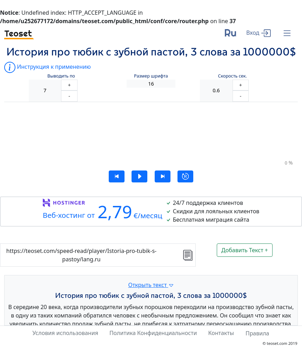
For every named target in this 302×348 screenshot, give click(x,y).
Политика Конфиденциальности (153, 333)
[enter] (258, 32)
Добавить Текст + (244, 250)
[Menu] (287, 33)
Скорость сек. (232, 76)
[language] (230, 35)
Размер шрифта (151, 76)
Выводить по (61, 76)
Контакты (221, 333)
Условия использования (65, 333)
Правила (257, 333)
